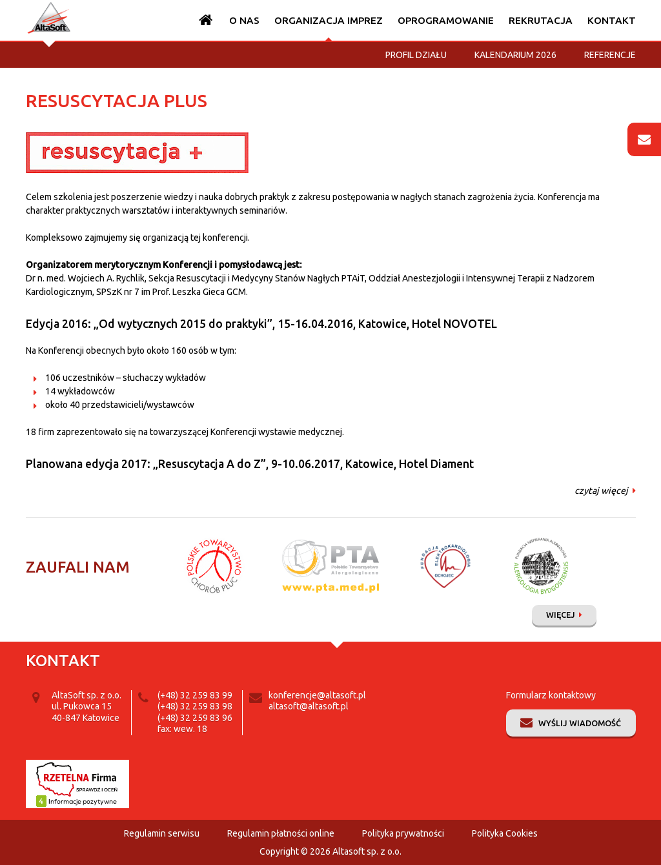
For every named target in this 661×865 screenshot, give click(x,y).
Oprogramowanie (446, 20)
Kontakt (611, 20)
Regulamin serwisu (161, 833)
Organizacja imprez (328, 20)
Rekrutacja (541, 20)
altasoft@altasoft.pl (309, 706)
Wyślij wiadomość (579, 723)
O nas (244, 20)
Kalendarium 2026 (515, 55)
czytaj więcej (601, 490)
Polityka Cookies (505, 833)
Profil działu (416, 55)
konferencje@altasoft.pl (317, 695)
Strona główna (206, 20)
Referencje (610, 55)
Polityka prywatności (403, 833)
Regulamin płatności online (280, 833)
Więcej (560, 614)
